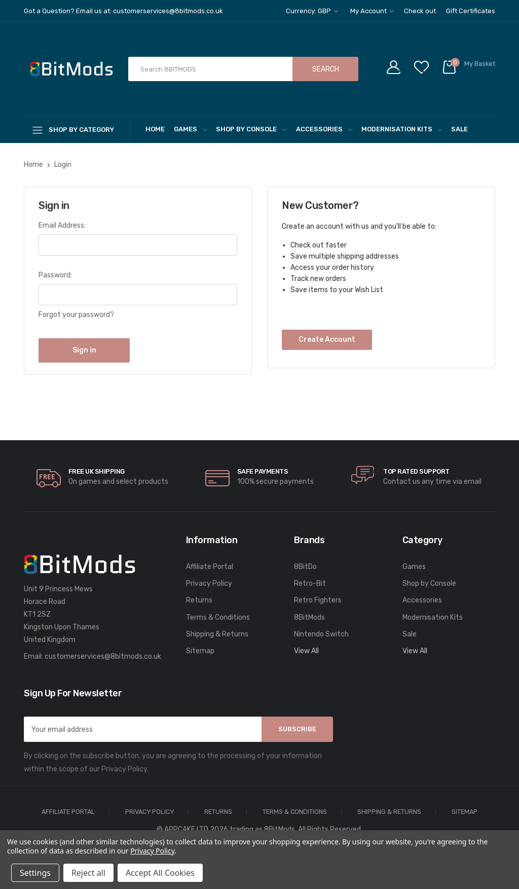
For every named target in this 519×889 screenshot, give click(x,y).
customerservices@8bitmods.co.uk (103, 656)
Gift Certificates (470, 11)
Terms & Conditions (218, 617)
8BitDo (305, 566)
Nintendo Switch (321, 634)
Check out (420, 11)
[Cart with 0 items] (468, 69)
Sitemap (200, 651)
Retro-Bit (310, 583)
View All (306, 651)
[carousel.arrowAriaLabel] (48, 478)
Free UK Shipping (96, 471)
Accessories (324, 129)
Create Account (327, 339)
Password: (55, 275)
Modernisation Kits (401, 129)
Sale (459, 129)
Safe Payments (262, 471)
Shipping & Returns (217, 634)
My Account (372, 11)
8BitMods (309, 617)
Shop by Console (251, 129)
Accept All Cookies (160, 872)
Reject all (88, 872)
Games (190, 129)
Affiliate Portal (209, 566)
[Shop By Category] (77, 129)
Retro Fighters (318, 600)
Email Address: (62, 225)
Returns (199, 600)
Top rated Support (416, 471)
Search (325, 69)
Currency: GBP (312, 11)
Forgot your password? (76, 314)
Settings (35, 872)
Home (155, 129)
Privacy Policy (209, 583)
